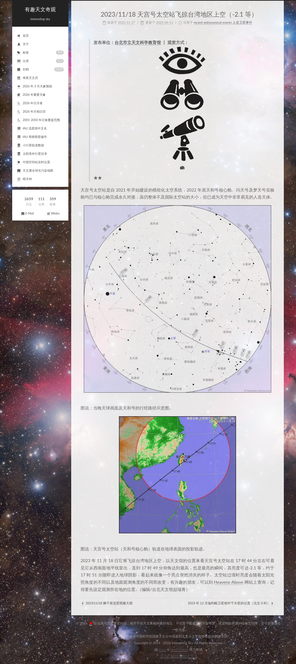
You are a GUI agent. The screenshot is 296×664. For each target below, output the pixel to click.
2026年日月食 (30, 103)
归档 (40, 69)
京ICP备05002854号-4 (178, 656)
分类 (40, 61)
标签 (40, 52)
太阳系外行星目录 (32, 154)
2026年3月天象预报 (34, 86)
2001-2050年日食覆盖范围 (38, 120)
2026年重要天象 (31, 95)
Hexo (162, 649)
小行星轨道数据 (30, 145)
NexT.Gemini (179, 649)
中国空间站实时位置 (33, 162)
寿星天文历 (27, 78)
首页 (23, 36)
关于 (23, 44)
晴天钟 (24, 179)
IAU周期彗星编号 (32, 137)
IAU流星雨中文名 (32, 128)
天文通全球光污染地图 (35, 171)
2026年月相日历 (31, 112)
